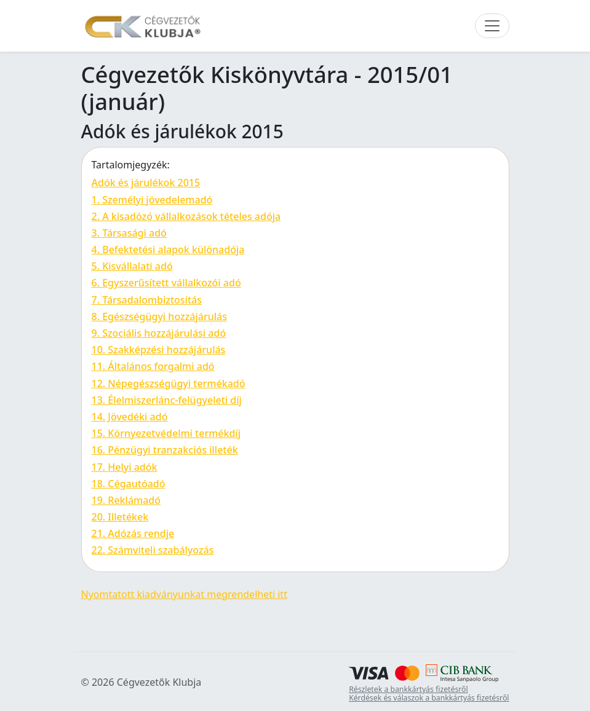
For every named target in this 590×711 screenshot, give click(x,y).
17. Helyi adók (124, 467)
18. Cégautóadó (128, 483)
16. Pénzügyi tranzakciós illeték (165, 450)
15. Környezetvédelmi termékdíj (166, 433)
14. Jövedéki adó (130, 416)
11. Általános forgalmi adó (153, 366)
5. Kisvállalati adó (132, 266)
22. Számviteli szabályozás (153, 550)
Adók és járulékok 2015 (146, 182)
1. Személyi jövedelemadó (152, 199)
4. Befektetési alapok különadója (168, 249)
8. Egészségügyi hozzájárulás (159, 316)
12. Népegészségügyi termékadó (168, 383)
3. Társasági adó (129, 233)
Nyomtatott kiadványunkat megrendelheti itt (184, 594)
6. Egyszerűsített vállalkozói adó (166, 282)
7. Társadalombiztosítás (147, 300)
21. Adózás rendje (133, 533)
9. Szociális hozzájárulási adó (159, 333)
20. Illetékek (120, 517)
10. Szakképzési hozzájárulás (159, 349)
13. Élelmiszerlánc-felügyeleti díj (167, 400)
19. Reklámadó (126, 500)
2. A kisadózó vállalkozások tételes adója (186, 216)
